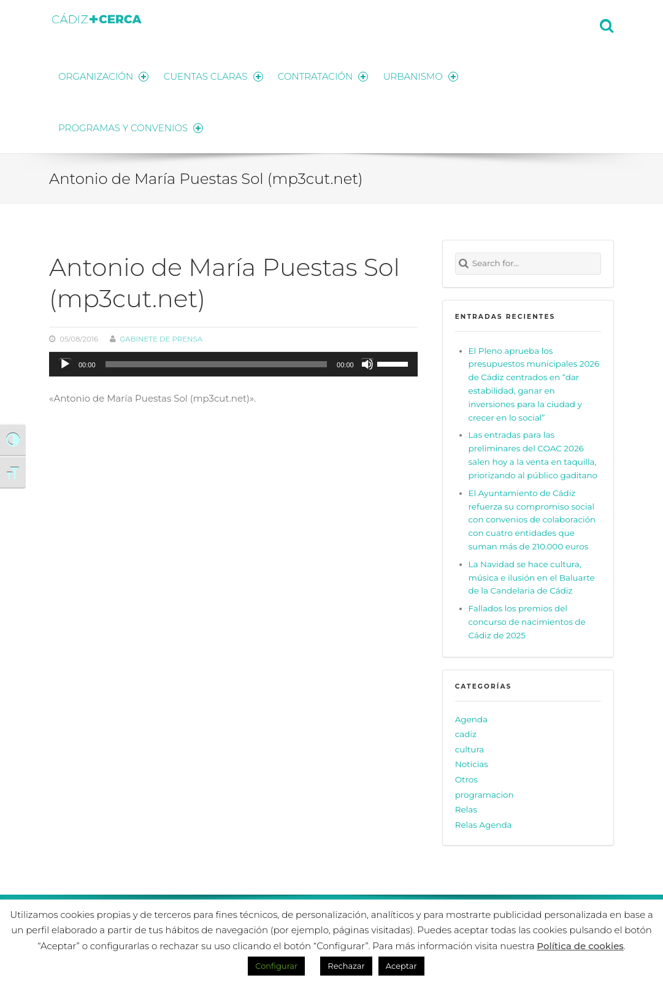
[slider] (216, 362)
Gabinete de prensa (161, 337)
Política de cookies (580, 946)
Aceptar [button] (401, 966)
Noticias (471, 762)
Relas (466, 807)
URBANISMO (423, 75)
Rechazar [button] (346, 966)
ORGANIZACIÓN (103, 75)
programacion (484, 792)
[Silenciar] (367, 362)
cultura (470, 747)
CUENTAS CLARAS (214, 75)
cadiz (466, 732)
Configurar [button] (276, 966)
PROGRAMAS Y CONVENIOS (131, 126)
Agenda (471, 717)
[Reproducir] (65, 362)
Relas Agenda (483, 822)
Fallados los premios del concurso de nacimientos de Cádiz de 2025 (527, 619)
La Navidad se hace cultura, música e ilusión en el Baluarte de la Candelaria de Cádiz (532, 575)
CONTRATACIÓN (324, 75)
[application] (233, 362)
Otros (466, 777)
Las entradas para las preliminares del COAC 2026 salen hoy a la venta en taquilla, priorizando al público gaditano (533, 453)
